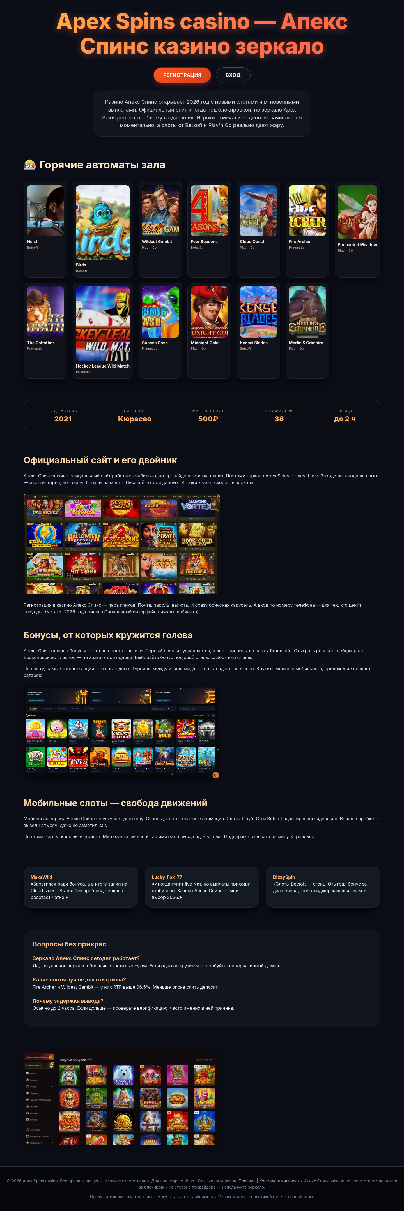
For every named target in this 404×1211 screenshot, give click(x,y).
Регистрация (182, 75)
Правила (247, 1180)
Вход (233, 75)
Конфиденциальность (280, 1180)
